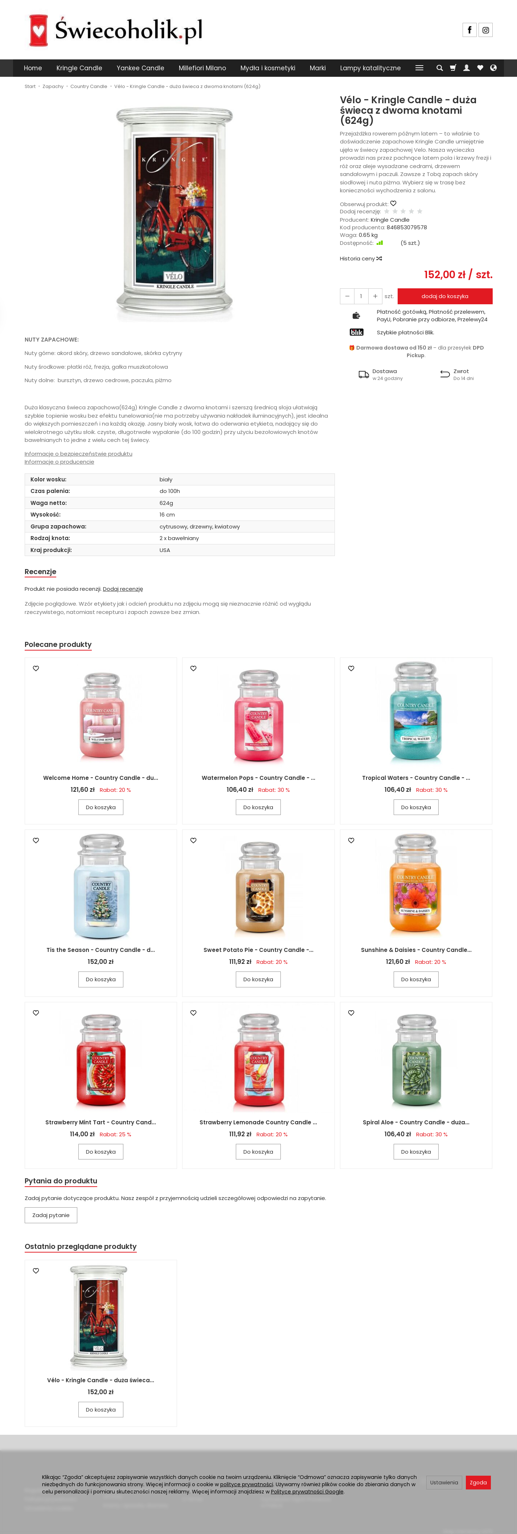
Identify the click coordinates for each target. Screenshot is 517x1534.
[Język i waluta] (493, 68)
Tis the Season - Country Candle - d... (100, 952)
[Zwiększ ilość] (346, 296)
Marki (318, 68)
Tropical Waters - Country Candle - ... (416, 779)
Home (33, 68)
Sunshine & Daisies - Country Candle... (416, 952)
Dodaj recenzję (123, 589)
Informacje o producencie (59, 461)
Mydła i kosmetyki (268, 68)
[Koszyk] (453, 68)
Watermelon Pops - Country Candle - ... (258, 779)
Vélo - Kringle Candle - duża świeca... (100, 1384)
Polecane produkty (61, 646)
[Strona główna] (115, 29)
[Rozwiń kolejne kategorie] (419, 68)
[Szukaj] (440, 68)
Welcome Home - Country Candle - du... (100, 779)
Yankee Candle (140, 68)
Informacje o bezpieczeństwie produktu (78, 453)
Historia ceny (360, 258)
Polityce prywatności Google (307, 1491)
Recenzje (42, 572)
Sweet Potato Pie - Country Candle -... (258, 952)
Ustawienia (444, 1482)
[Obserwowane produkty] (480, 68)
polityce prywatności (246, 1484)
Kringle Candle (79, 68)
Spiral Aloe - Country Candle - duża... (416, 1124)
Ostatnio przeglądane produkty (85, 1250)
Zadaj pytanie (51, 1218)
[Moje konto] (466, 68)
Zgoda (478, 1482)
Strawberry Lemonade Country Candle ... (258, 1124)
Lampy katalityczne (370, 68)
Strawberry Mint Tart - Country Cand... (100, 1124)
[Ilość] (359, 296)
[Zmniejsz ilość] (372, 296)
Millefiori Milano (202, 68)
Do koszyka (101, 809)
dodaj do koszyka (443, 296)
